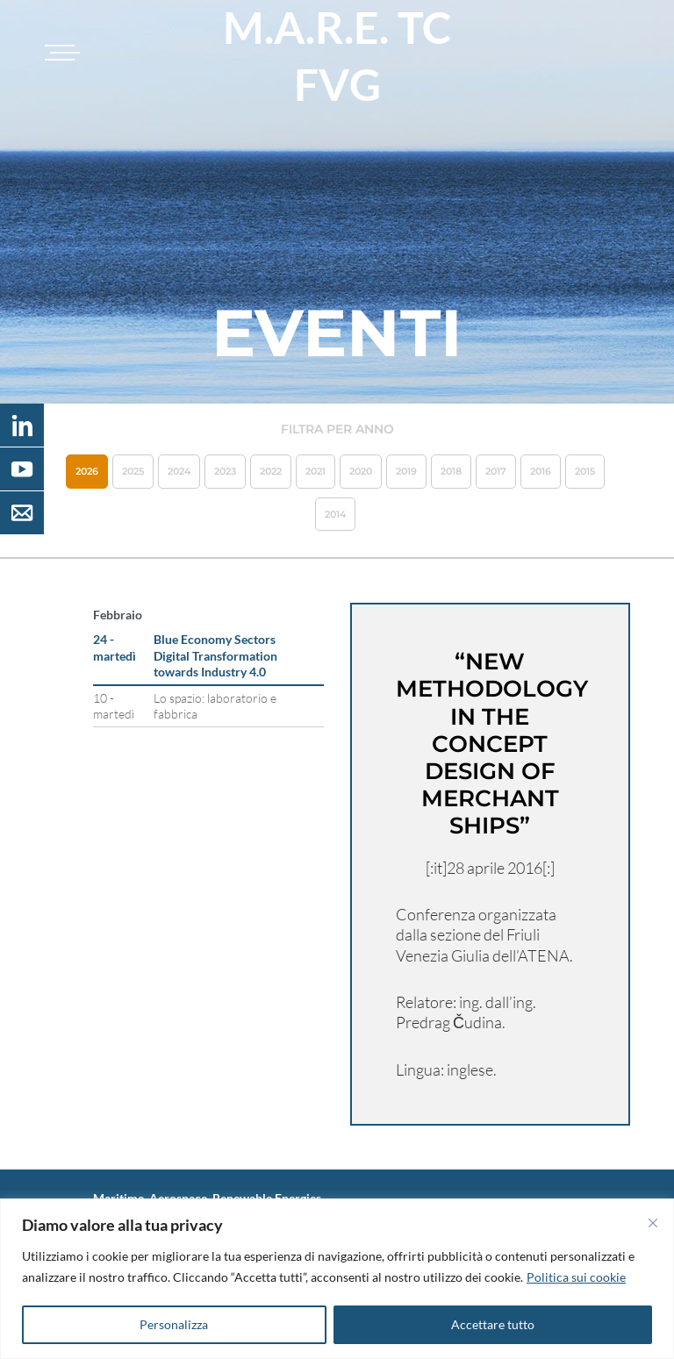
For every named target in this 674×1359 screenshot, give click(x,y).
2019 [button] (406, 471)
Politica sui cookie (576, 1277)
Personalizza (174, 1324)
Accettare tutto (492, 1324)
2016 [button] (540, 471)
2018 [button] (451, 471)
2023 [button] (225, 471)
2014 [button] (335, 514)
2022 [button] (271, 471)
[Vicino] (653, 1223)
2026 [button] (86, 471)
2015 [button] (585, 471)
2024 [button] (179, 471)
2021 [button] (315, 471)
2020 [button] (360, 471)
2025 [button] (133, 471)
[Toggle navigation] (59, 52)
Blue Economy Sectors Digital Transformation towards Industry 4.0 (215, 655)
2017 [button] (495, 471)
